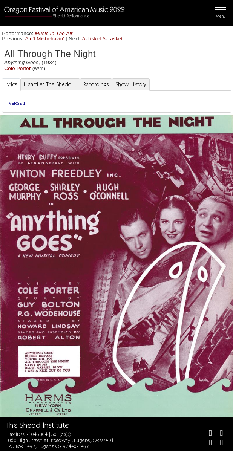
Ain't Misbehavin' (44, 38)
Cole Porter (17, 68)
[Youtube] (218, 443)
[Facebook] (207, 434)
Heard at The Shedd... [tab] (50, 84)
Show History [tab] (130, 84)
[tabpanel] (116, 101)
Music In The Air (54, 33)
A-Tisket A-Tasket (102, 38)
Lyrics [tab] (11, 84)
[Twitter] (218, 434)
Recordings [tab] (96, 84)
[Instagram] (207, 443)
